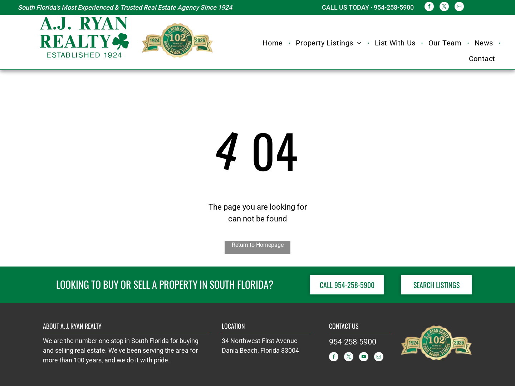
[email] (459, 7)
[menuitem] (273, 43)
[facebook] (429, 7)
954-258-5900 (352, 341)
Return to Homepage (258, 244)
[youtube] (363, 357)
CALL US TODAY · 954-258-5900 (368, 7)
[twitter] (444, 7)
